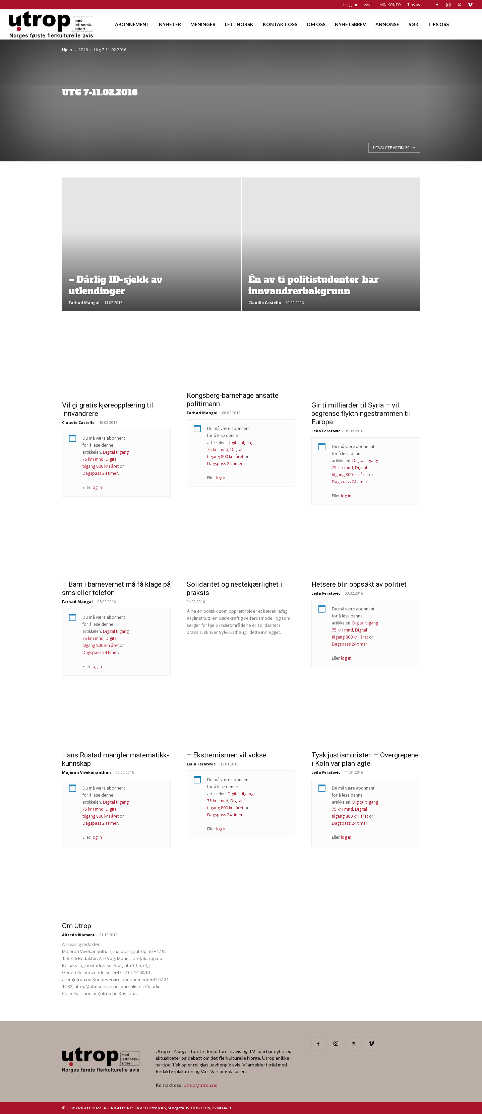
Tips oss (414, 4)
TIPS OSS (438, 24)
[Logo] (51, 24)
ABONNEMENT (132, 24)
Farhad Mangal (84, 302)
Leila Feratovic (325, 430)
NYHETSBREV (350, 24)
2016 (83, 50)
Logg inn (350, 4)
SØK (414, 24)
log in (97, 487)
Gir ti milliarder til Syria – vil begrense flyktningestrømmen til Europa (361, 413)
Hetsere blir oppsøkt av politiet (359, 584)
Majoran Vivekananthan (86, 772)
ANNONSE (387, 24)
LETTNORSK (239, 24)
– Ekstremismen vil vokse (226, 755)
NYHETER (170, 24)
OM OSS (316, 24)
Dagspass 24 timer (100, 473)
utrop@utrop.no (201, 1085)
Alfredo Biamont (78, 934)
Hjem (67, 50)
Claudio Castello (264, 302)
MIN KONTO (390, 4)
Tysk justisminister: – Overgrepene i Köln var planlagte (365, 759)
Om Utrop (76, 926)
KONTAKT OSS (280, 24)
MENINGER (203, 24)
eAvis (368, 4)
